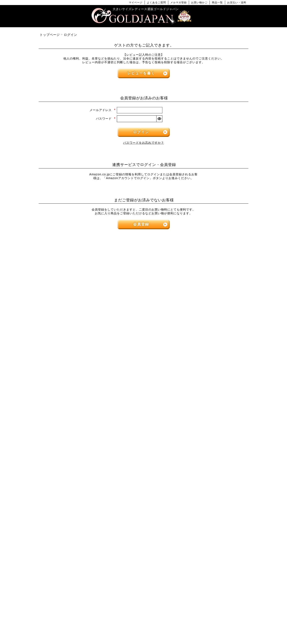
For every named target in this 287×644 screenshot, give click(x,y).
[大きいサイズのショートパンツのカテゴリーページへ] (214, 305)
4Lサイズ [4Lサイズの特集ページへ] (125, 264)
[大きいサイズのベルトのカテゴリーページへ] (214, 439)
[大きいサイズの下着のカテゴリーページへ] (214, 451)
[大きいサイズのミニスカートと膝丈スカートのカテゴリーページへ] (72, 379)
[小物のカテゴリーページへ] (214, 427)
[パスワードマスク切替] (159, 119)
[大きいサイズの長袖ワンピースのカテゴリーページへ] (143, 305)
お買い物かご (199, 2)
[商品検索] (240, 499)
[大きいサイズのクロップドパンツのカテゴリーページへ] (214, 317)
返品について (152, 627)
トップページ (50, 34)
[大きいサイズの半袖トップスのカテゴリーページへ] (72, 305)
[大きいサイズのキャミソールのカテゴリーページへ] (72, 341)
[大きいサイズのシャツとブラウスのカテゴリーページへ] (72, 329)
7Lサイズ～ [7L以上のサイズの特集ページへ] (232, 264)
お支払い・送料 (236, 2)
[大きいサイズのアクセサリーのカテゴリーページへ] (214, 463)
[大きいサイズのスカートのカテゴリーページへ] (72, 367)
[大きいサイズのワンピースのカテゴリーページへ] (143, 293)
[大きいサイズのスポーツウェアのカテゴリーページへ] (214, 391)
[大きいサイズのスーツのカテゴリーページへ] (214, 379)
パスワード (106, 118)
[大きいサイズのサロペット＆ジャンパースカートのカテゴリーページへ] (143, 341)
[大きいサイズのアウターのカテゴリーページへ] (143, 367)
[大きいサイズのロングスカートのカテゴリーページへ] (72, 391)
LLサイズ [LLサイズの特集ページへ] (54, 264)
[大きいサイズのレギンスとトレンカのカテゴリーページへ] (214, 341)
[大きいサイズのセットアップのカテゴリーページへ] (214, 403)
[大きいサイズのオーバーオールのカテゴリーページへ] (143, 353)
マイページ (135, 2)
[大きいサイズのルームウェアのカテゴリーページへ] (214, 415)
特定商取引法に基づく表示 (122, 627)
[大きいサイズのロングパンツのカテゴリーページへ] (214, 329)
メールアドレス (103, 110)
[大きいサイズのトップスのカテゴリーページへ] (72, 293)
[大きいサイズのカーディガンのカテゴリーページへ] (143, 379)
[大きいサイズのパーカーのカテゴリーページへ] (143, 403)
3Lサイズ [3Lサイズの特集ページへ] (90, 264)
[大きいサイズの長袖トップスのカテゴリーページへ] (72, 317)
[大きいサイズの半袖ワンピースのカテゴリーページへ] (143, 317)
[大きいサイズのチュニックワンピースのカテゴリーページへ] (143, 329)
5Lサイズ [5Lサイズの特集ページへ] (161, 264)
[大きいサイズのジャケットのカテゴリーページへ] (143, 391)
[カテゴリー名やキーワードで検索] (203, 499)
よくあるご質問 (156, 2)
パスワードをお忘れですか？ (143, 142)
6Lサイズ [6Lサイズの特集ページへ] (197, 264)
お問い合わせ (172, 627)
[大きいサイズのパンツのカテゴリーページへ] (214, 293)
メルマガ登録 (178, 2)
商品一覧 (217, 2)
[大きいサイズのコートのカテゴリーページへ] (143, 415)
